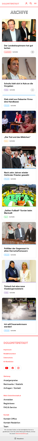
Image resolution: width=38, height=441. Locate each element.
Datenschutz (8, 358)
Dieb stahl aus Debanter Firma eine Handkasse (18, 100)
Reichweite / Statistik (13, 384)
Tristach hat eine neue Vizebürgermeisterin (14, 287)
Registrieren (9, 403)
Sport (6, 217)
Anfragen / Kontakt (12, 388)
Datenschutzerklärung (21, 433)
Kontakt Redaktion (12, 422)
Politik (6, 90)
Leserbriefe (8, 52)
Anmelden (8, 399)
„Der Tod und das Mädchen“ (17, 137)
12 (32, 52)
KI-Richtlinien (8, 362)
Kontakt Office (10, 419)
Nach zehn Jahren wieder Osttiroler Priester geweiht (16, 173)
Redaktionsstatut (10, 354)
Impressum (8, 350)
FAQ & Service (10, 407)
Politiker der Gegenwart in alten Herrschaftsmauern (16, 249)
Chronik (7, 105)
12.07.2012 (15, 52)
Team (6, 426)
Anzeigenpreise (11, 380)
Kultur (6, 141)
